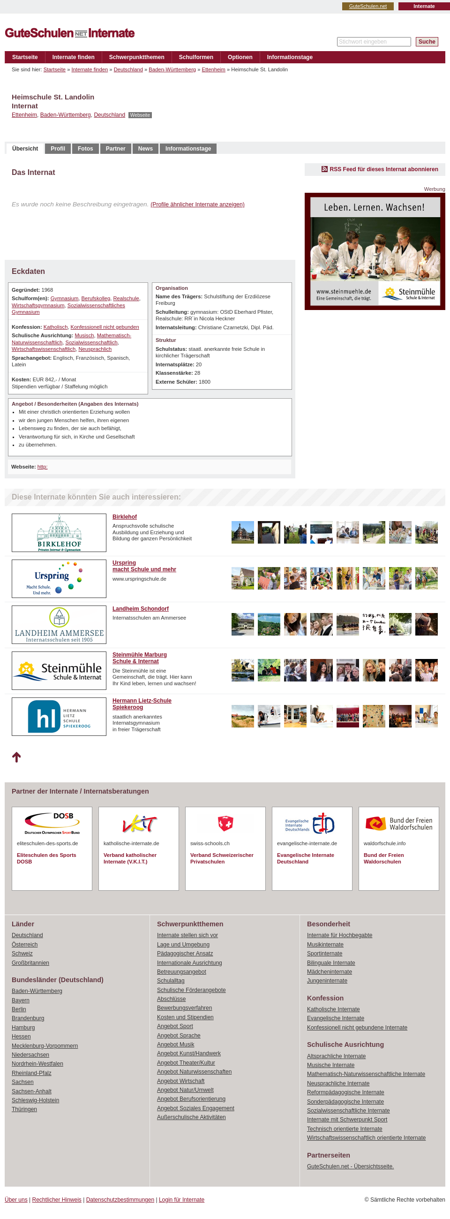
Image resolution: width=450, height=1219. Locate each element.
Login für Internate (181, 1199)
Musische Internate (330, 1065)
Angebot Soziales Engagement (195, 1108)
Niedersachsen (30, 1055)
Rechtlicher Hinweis (57, 1199)
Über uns (16, 1199)
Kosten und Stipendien (185, 1017)
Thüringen (24, 1109)
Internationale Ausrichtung (189, 963)
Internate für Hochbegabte (339, 935)
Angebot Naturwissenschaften (194, 1071)
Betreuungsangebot (181, 972)
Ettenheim (213, 69)
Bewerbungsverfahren (184, 1008)
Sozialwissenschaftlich (91, 342)
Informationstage (290, 57)
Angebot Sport (175, 1026)
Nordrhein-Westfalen (37, 1063)
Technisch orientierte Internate (344, 1129)
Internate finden (73, 57)
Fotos (85, 148)
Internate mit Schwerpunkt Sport (347, 1119)
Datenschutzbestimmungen (120, 1199)
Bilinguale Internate (331, 963)
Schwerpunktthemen (137, 57)
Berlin (19, 1009)
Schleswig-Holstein (35, 1100)
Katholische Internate (333, 1009)
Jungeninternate (327, 980)
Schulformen (196, 57)
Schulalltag (171, 980)
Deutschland (128, 69)
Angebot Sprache (179, 1035)
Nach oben (16, 757)
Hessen (21, 1036)
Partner (116, 148)
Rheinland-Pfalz (32, 1073)
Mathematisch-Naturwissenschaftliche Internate (366, 1074)
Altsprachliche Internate (336, 1056)
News (145, 148)
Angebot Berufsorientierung (191, 1099)
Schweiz (22, 953)
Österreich (25, 944)
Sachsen (23, 1082)
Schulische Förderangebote (191, 990)
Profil (58, 148)
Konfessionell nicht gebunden (105, 327)
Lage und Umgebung (183, 944)
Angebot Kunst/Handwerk (189, 1053)
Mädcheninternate (329, 972)
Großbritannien (30, 963)
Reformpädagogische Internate (345, 1092)
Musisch (84, 335)
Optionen (240, 57)
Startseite (25, 57)
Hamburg (23, 1027)
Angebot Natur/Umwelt (185, 1090)
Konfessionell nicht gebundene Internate (357, 1027)
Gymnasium (65, 298)
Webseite (140, 115)
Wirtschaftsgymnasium (38, 305)
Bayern (21, 1000)
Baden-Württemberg (172, 69)
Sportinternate (324, 953)
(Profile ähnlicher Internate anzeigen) (197, 204)
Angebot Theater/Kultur (186, 1063)
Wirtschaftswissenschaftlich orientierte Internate (366, 1138)
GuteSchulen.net (368, 6)
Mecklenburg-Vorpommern (45, 1046)
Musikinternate (325, 944)
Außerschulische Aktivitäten (191, 1117)
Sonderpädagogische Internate (345, 1101)
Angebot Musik (175, 1044)
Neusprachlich (95, 349)
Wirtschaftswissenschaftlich (43, 349)
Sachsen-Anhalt (32, 1091)
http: (43, 466)
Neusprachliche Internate (338, 1083)
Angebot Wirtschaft (180, 1081)
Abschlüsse (171, 999)
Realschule (126, 298)
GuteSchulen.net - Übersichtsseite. (350, 1166)
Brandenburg (28, 1018)
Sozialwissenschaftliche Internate (348, 1110)
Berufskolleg (96, 298)
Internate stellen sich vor (187, 935)
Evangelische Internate (335, 1018)
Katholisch (56, 327)
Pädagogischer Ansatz (185, 953)
